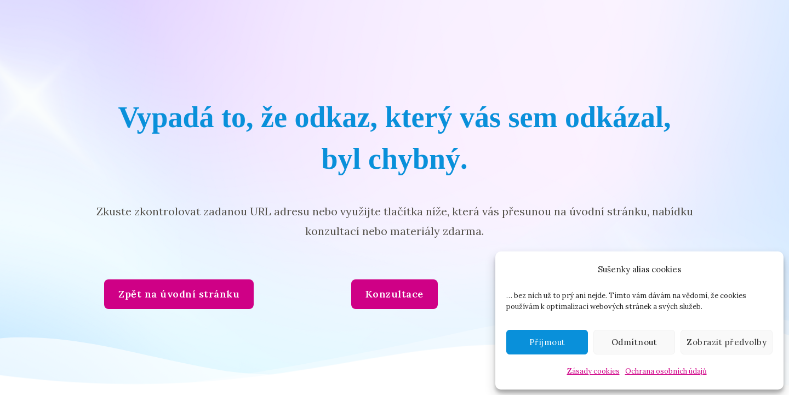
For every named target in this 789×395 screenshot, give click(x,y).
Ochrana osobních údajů (666, 371)
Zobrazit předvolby (727, 342)
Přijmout (547, 342)
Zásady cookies (593, 371)
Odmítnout (634, 342)
